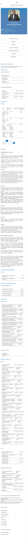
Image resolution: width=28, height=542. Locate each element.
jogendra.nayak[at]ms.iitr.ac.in (8, 29)
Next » (10, 140)
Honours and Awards (13, 47)
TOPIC (3, 108)
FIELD (10, 108)
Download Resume (14, 22)
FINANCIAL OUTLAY (22, 109)
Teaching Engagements (14, 50)
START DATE (8, 109)
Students (14, 53)
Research (14, 44)
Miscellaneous (14, 56)
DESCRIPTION (17, 108)
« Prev (4, 140)
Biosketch (13, 41)
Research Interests (14, 38)
